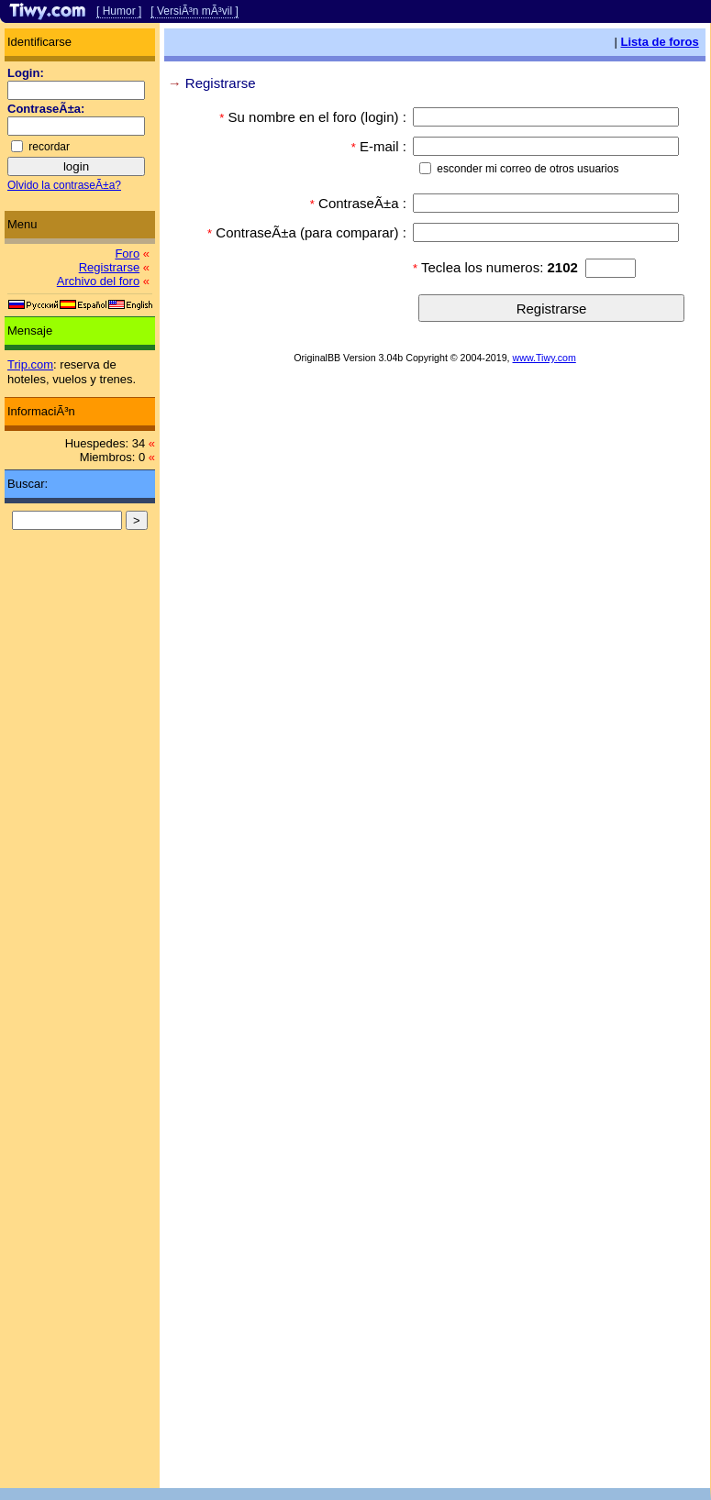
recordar (49, 146)
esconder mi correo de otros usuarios (527, 168)
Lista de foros (660, 42)
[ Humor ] (118, 11)
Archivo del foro (98, 281)
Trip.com (30, 364)
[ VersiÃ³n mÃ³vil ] (194, 11)
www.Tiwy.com (544, 357)
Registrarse (109, 267)
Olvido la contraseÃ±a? (64, 185)
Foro (127, 253)
